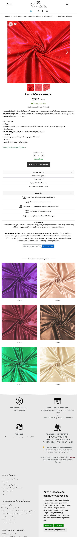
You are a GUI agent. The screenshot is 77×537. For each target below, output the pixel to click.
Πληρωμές (5, 401)
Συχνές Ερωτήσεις (7, 410)
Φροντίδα (38, 193)
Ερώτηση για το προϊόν (32, 246)
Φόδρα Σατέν (20, 233)
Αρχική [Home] (7, 16)
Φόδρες (62, 233)
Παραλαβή (47, 337)
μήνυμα (72, 376)
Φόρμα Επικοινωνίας (9, 453)
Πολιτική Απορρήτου (8, 439)
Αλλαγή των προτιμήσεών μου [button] (55, 530)
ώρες (28, 459)
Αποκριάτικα (10, 236)
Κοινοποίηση (48, 246)
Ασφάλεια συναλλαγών (9, 436)
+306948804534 (25, 462)
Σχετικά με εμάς (7, 424)
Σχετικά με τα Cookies (9, 442)
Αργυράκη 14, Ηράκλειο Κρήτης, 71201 (15, 456)
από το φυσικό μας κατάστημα (62, 337)
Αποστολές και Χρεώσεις (10, 398)
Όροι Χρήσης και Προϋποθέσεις (12, 427)
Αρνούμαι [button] (59, 525)
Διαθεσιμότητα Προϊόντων (10, 404)
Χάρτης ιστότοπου (8, 413)
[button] (67, 52)
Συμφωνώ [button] (48, 525)
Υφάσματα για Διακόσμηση (60, 238)
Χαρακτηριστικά (38, 172)
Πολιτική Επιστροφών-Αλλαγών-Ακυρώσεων (16, 433)
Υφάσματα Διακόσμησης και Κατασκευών (42, 233)
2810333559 (20, 459)
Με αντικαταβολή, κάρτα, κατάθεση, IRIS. (19, 356)
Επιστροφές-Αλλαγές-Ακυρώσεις (12, 407)
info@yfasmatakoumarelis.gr (13, 465)
